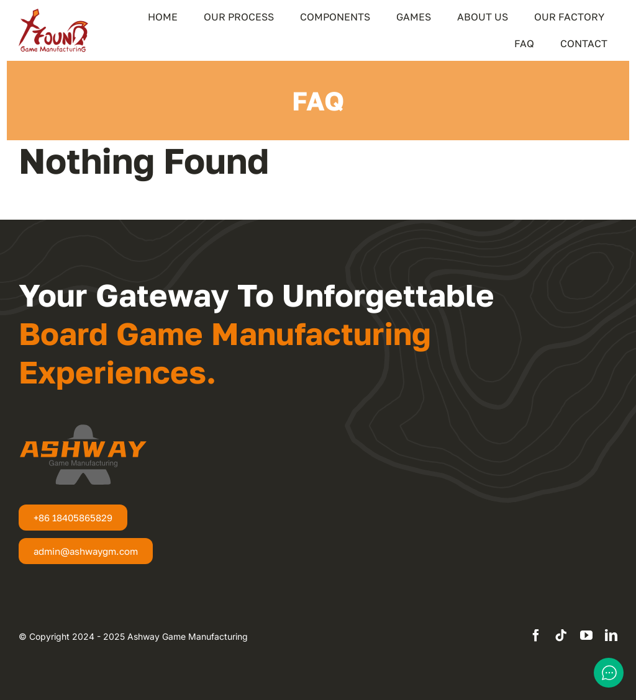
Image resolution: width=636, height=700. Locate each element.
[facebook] (536, 635)
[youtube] (586, 635)
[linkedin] (611, 635)
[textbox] (133, 636)
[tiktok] (561, 635)
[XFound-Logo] (53, 13)
